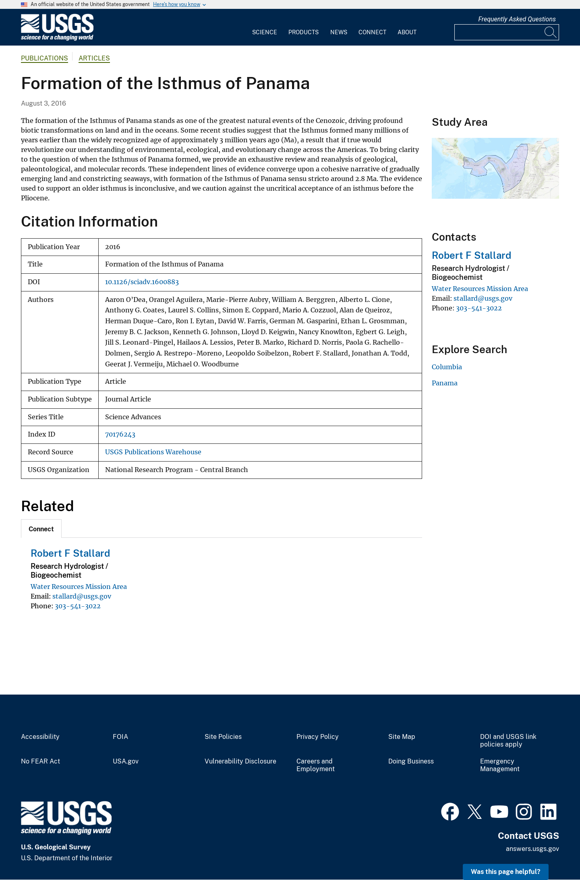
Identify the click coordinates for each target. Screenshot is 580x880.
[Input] (506, 32)
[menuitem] (264, 27)
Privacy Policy (317, 737)
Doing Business (411, 761)
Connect (372, 32)
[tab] (41, 528)
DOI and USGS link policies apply (508, 740)
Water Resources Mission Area (79, 587)
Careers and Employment (315, 765)
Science (264, 32)
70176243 (120, 434)
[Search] (551, 32)
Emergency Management (500, 765)
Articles (94, 58)
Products (303, 32)
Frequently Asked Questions (517, 19)
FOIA (120, 737)
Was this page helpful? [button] (506, 872)
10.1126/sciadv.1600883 (142, 282)
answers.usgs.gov (532, 849)
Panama (445, 383)
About (407, 32)
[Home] (57, 39)
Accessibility (40, 737)
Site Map (401, 737)
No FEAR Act (40, 761)
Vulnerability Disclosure (240, 761)
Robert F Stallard (70, 553)
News (338, 32)
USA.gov (126, 761)
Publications (44, 58)
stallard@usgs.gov (81, 596)
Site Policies (223, 737)
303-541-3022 (78, 606)
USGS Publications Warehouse (153, 452)
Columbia (447, 367)
